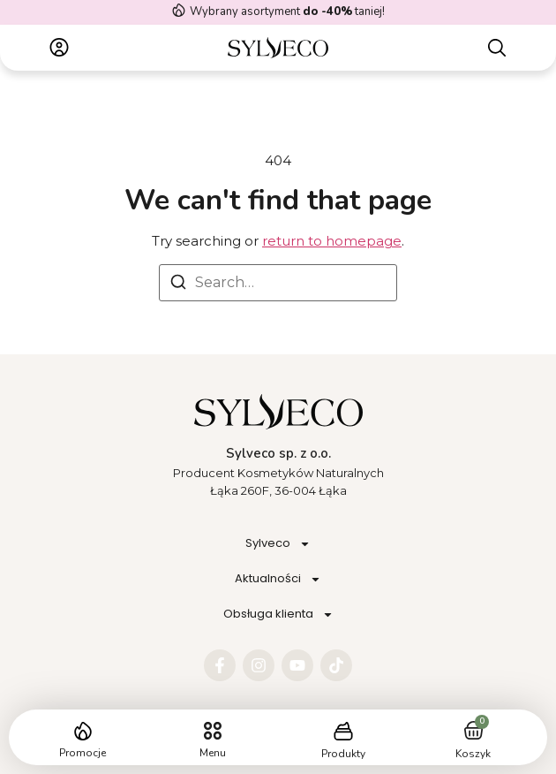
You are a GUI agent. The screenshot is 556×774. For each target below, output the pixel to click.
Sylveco (278, 543)
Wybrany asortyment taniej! (287, 11)
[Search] (178, 285)
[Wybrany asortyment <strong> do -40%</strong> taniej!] (178, 10)
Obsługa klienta (278, 614)
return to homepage (332, 240)
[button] (213, 731)
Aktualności (278, 579)
